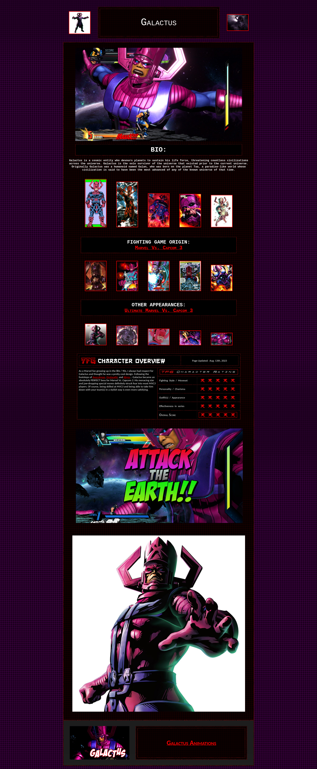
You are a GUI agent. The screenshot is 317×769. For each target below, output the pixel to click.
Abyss (127, 377)
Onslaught (112, 377)
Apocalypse (99, 377)
